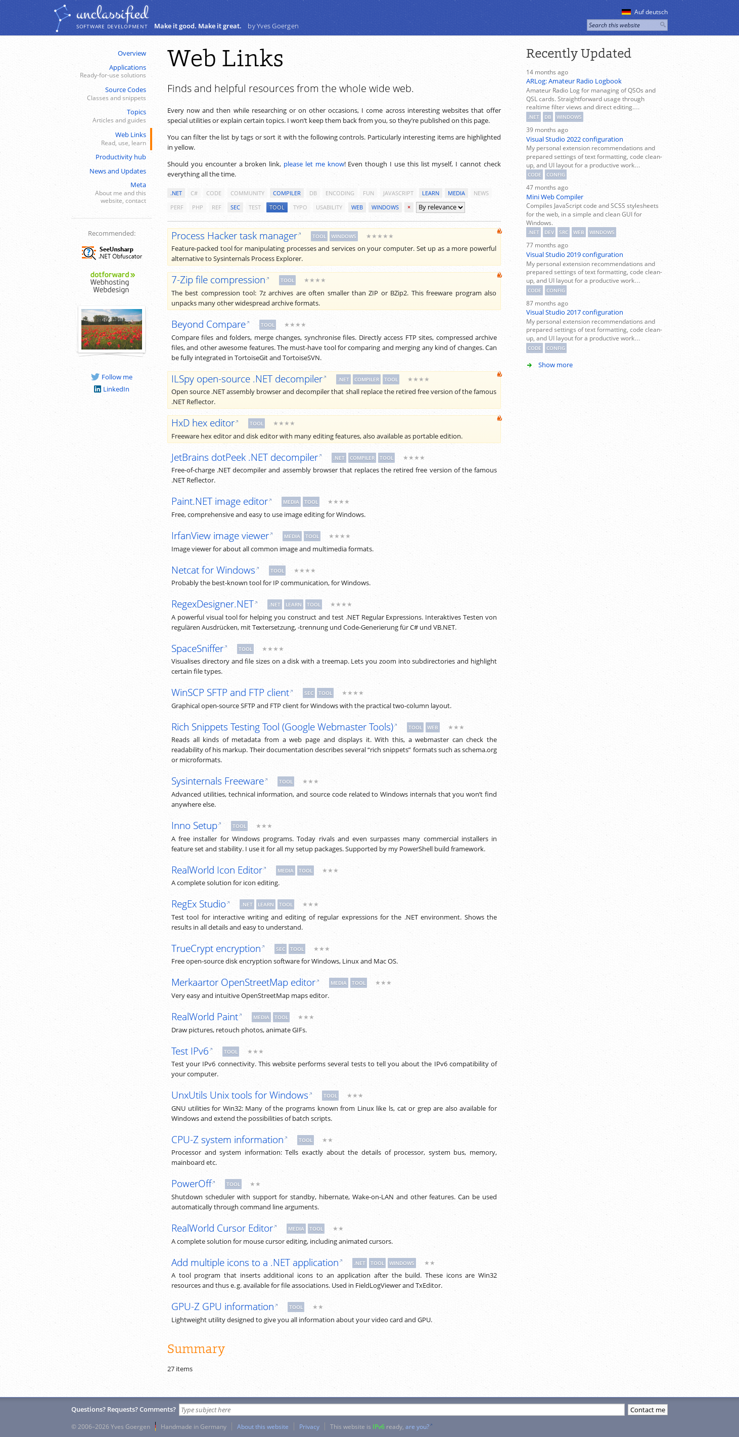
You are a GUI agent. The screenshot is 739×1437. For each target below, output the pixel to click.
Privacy (309, 1426)
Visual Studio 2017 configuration (574, 312)
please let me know (314, 163)
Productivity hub (121, 156)
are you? (417, 1426)
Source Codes (110, 94)
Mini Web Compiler (554, 196)
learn (430, 193)
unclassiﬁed (112, 13)
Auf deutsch (645, 12)
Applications (110, 71)
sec (235, 207)
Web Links (110, 139)
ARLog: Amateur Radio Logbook (574, 80)
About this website (263, 1426)
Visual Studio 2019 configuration (574, 254)
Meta (110, 192)
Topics (110, 116)
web (357, 207)
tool (277, 207)
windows (385, 207)
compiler (287, 193)
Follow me (111, 376)
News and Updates (117, 171)
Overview (132, 53)
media (456, 193)
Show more (555, 364)
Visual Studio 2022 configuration (574, 139)
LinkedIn (111, 389)
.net (176, 193)
